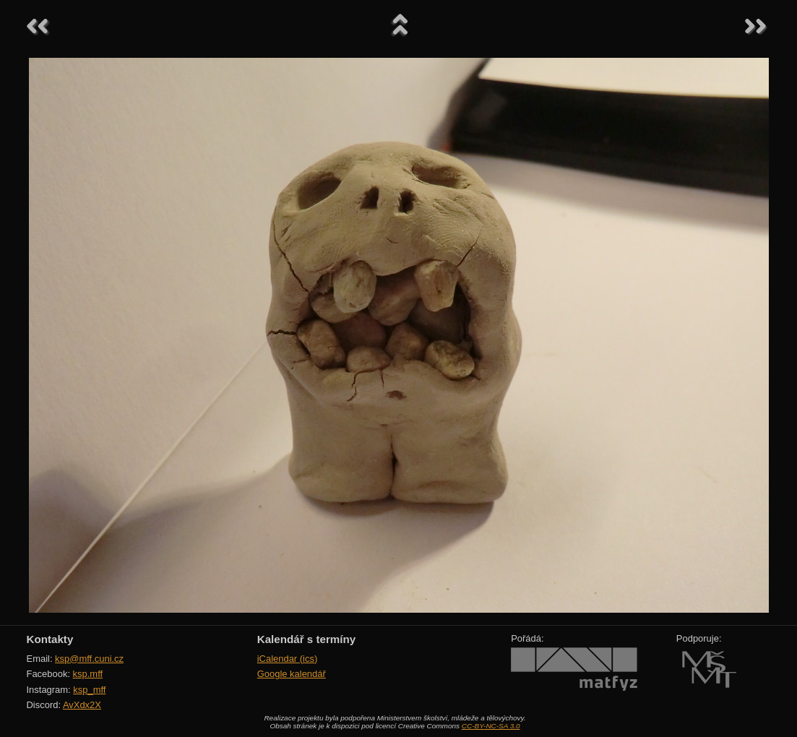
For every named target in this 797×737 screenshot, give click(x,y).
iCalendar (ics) (287, 658)
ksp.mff (88, 673)
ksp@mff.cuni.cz (89, 658)
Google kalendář (291, 673)
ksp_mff (89, 689)
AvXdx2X (82, 704)
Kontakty (50, 639)
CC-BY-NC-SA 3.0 (491, 726)
